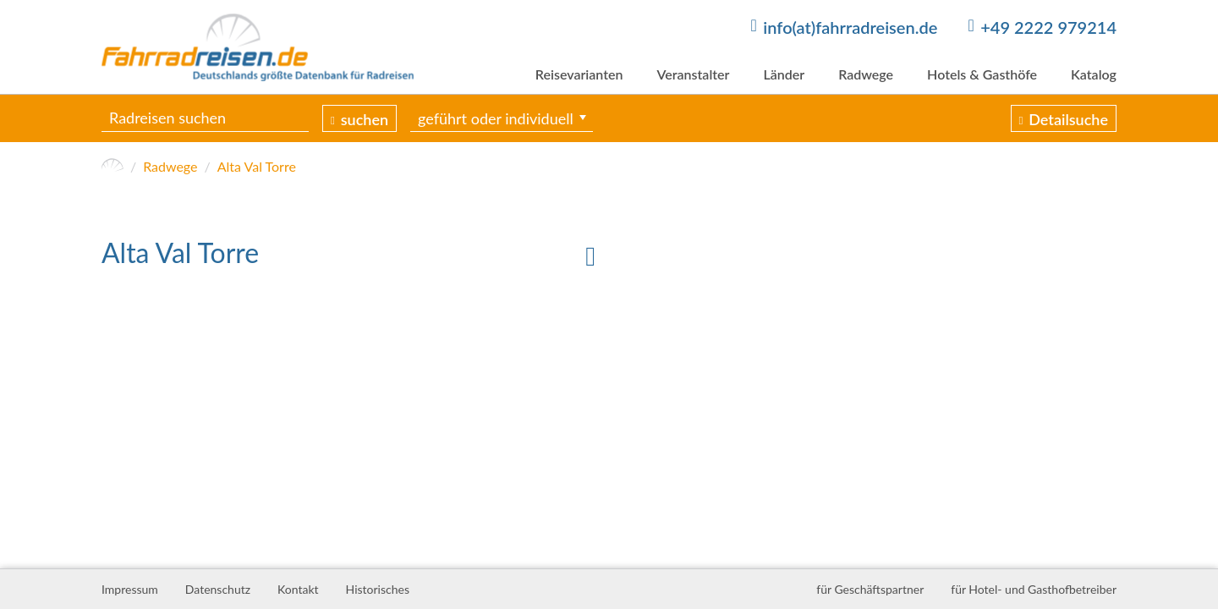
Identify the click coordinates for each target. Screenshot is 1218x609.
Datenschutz (217, 589)
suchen (364, 119)
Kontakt (298, 589)
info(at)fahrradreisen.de (850, 27)
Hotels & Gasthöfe (982, 74)
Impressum (130, 589)
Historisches (377, 589)
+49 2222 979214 (1048, 27)
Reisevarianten (579, 74)
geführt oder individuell (495, 118)
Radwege (865, 74)
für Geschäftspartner (870, 589)
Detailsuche (1068, 119)
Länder (783, 74)
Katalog (1093, 74)
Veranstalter (692, 74)
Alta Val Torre (256, 166)
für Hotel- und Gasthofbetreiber (1033, 589)
